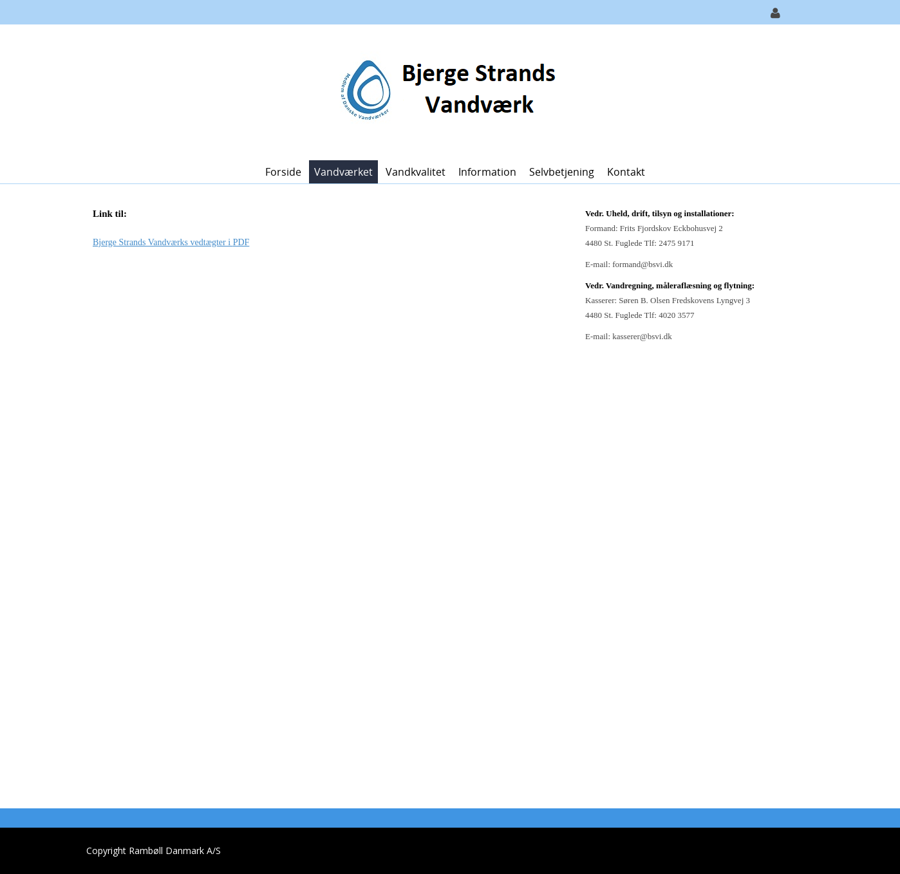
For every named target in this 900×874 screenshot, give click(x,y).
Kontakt (626, 172)
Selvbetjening (561, 172)
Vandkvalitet (415, 172)
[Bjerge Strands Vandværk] (445, 91)
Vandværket (343, 172)
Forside (283, 172)
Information (487, 172)
